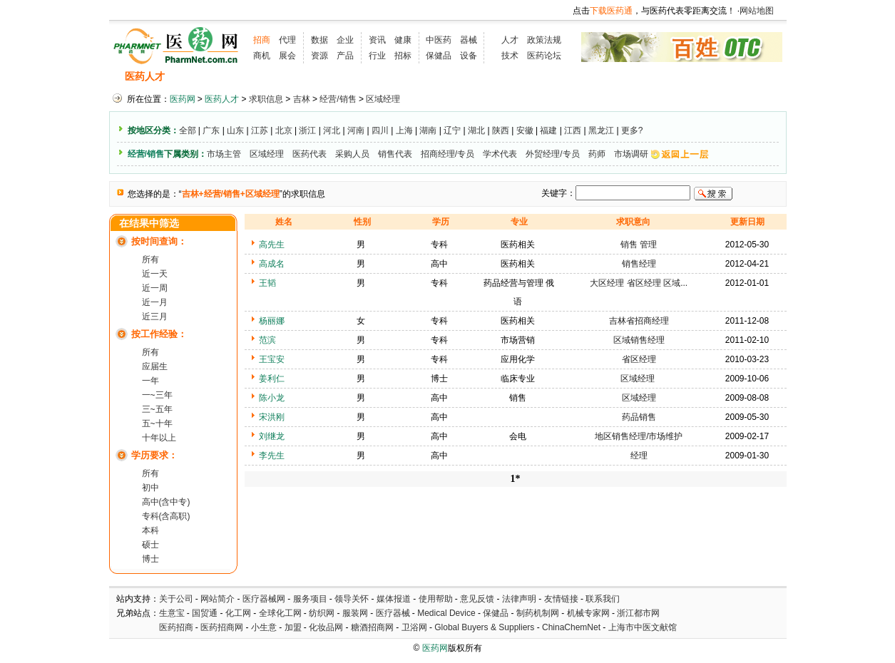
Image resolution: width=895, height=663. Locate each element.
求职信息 (255, 76)
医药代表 (309, 154)
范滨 (267, 340)
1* (516, 478)
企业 (345, 40)
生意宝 (172, 613)
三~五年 (157, 409)
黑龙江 (601, 130)
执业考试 (358, 76)
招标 (402, 56)
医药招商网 (221, 627)
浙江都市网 (638, 613)
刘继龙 (272, 436)
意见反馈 (477, 599)
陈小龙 (272, 398)
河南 (355, 130)
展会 (287, 56)
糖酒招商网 (372, 627)
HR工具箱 (530, 76)
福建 (548, 130)
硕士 (150, 545)
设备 (468, 56)
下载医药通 (611, 11)
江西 (572, 130)
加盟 (294, 627)
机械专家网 (588, 613)
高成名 (272, 264)
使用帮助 (436, 599)
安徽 (524, 130)
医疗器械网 (263, 599)
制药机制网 (537, 613)
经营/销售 (337, 99)
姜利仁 (272, 379)
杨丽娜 (272, 321)
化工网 (238, 613)
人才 (509, 40)
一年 (150, 381)
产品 (345, 56)
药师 (596, 154)
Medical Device (446, 613)
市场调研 (631, 154)
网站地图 (757, 11)
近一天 (155, 274)
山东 (235, 130)
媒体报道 (394, 599)
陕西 (500, 130)
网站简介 (217, 599)
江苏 (259, 130)
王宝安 (272, 359)
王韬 (267, 283)
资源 (319, 56)
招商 (261, 40)
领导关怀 (351, 599)
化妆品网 (326, 627)
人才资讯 (415, 76)
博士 (150, 559)
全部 (187, 130)
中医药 (438, 40)
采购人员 (352, 154)
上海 (404, 130)
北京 (283, 130)
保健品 (438, 56)
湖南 (427, 130)
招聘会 (307, 76)
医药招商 (176, 627)
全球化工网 (280, 613)
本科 (150, 530)
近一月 (155, 302)
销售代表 (395, 154)
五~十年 (157, 423)
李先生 (272, 456)
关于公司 (176, 599)
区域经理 (383, 99)
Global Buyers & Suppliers (484, 627)
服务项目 (310, 599)
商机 (261, 56)
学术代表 (500, 154)
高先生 (272, 245)
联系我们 (602, 599)
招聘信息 (199, 76)
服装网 (355, 613)
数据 (319, 40)
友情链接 (561, 599)
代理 (287, 40)
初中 (150, 488)
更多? (632, 130)
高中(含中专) (166, 502)
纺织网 (321, 613)
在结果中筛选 (149, 223)
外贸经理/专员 (552, 154)
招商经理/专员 (447, 154)
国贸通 (205, 613)
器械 (468, 40)
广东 (211, 130)
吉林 (301, 99)
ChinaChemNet (571, 627)
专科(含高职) (166, 516)
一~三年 (157, 395)
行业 (377, 56)
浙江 (307, 130)
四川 (380, 130)
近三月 (155, 317)
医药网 (182, 99)
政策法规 (544, 40)
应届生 (155, 366)
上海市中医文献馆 (642, 627)
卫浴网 (415, 627)
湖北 (476, 130)
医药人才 (145, 76)
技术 (509, 56)
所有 (150, 259)
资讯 (377, 40)
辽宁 (452, 130)
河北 (331, 130)
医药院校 (471, 76)
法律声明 (519, 599)
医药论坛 (544, 56)
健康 (402, 40)
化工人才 (589, 76)
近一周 (155, 288)
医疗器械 (393, 613)
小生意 (264, 627)
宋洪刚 (272, 417)
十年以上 (159, 438)
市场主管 (224, 154)
